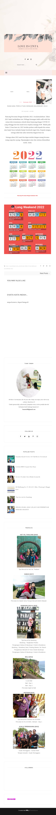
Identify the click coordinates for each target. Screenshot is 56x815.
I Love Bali (29, 681)
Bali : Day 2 (29, 685)
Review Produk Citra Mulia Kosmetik (28, 477)
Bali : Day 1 (29, 683)
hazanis (26, 111)
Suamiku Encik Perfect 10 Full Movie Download (31, 457)
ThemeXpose (34, 810)
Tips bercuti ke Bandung (24, 497)
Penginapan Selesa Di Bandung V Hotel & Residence (29, 645)
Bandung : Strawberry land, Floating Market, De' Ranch (29, 647)
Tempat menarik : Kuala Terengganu (29, 753)
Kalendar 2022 (13, 266)
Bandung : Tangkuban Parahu (29, 642)
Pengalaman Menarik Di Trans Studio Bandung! (29, 650)
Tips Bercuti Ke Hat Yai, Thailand (29, 569)
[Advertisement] (28, 20)
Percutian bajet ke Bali (29, 688)
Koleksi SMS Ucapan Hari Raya (26, 467)
